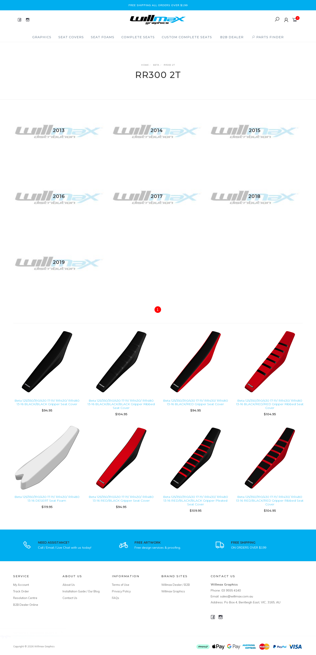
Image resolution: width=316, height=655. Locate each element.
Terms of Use (120, 584)
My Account (21, 584)
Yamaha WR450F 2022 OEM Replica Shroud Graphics (40, 637)
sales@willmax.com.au (236, 596)
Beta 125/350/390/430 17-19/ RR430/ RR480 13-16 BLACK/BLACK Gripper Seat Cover (46, 406)
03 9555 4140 (231, 590)
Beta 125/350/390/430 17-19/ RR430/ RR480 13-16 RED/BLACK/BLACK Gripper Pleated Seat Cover (195, 504)
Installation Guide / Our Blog (81, 591)
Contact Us (70, 598)
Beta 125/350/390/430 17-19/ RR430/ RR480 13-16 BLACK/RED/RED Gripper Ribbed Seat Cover (269, 408)
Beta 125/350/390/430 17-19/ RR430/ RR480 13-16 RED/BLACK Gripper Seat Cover (121, 502)
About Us (69, 584)
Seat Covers (71, 37)
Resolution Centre (25, 598)
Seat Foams (102, 37)
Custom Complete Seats (187, 37)
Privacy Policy (121, 591)
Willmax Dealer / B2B (175, 584)
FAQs (115, 598)
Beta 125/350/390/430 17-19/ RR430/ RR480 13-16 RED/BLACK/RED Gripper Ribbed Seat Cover (269, 504)
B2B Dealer (232, 37)
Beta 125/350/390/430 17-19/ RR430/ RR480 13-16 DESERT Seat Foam (46, 502)
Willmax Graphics (173, 591)
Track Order (21, 591)
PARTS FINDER (268, 37)
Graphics (41, 37)
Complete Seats (138, 37)
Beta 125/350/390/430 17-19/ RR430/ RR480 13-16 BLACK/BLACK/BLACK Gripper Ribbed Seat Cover (121, 408)
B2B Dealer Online (25, 604)
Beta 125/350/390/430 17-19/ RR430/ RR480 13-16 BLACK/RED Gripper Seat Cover (195, 406)
